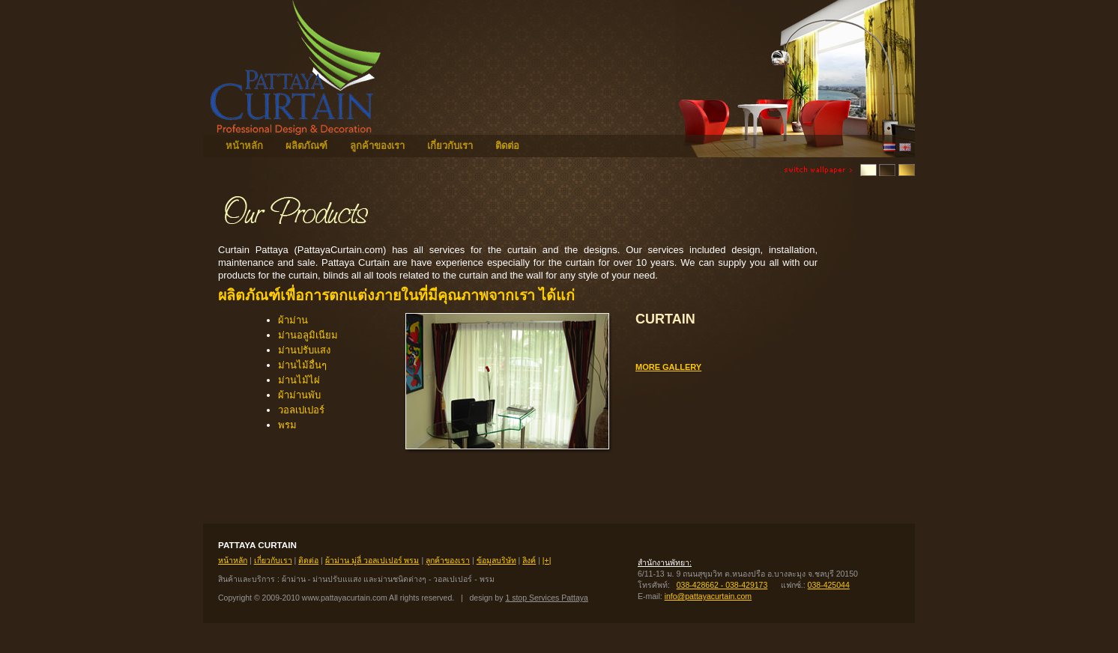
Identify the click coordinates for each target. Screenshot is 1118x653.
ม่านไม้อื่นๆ (302, 365)
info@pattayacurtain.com (708, 596)
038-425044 (829, 584)
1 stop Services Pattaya (546, 597)
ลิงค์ (529, 560)
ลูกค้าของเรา (377, 145)
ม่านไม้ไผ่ (299, 380)
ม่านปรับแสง (304, 350)
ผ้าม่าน (293, 320)
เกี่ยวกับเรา (450, 145)
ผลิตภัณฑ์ (306, 145)
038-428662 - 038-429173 (722, 584)
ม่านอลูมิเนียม (308, 335)
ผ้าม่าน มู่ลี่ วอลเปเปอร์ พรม (372, 560)
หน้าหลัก (244, 145)
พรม (287, 425)
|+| (547, 560)
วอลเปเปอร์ (301, 410)
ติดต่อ (507, 145)
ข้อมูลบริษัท (496, 560)
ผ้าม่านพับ (299, 395)
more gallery (668, 366)
